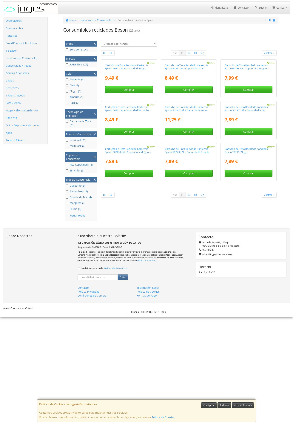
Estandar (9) (75, 170)
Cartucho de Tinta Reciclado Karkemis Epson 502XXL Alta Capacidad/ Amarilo (187, 281)
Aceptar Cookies (243, 405)
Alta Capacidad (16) (79, 164)
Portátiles (11, 35)
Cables (10, 80)
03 (195, 53)
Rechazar (224, 405)
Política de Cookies (163, 417)
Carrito (279, 7)
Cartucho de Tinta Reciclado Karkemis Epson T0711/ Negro (246, 281)
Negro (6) (73, 91)
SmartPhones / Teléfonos (21, 43)
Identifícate (219, 7)
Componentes (14, 28)
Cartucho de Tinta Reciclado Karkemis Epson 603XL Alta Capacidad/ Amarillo (127, 196)
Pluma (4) (73, 209)
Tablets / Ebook (15, 95)
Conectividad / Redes (18, 65)
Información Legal (148, 393)
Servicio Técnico (15, 140)
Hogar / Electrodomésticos (22, 110)
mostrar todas (76, 215)
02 (189, 53)
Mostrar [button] (269, 53)
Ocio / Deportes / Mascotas (23, 125)
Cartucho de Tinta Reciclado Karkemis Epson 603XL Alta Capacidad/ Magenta (247, 110)
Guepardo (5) (76, 185)
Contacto (241, 7)
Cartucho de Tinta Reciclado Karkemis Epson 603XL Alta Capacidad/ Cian (186, 110)
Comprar (129, 133)
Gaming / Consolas (17, 73)
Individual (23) (76, 140)
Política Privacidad (88, 396)
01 (182, 53)
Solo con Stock (77, 49)
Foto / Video (13, 103)
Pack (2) (72, 103)
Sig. (202, 53)
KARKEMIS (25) (77, 64)
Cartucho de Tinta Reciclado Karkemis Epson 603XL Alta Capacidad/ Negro (126, 110)
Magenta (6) (75, 79)
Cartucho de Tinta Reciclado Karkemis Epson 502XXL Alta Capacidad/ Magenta (128, 281)
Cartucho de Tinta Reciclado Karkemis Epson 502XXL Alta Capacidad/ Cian (246, 196)
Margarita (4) (75, 203)
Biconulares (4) (77, 191)
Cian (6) (72, 85)
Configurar (209, 405)
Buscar (260, 7)
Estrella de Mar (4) (79, 197)
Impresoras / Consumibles (22, 58)
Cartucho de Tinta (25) (78, 123)
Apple (9, 133)
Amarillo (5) (75, 97)
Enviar (123, 382)
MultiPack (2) (75, 146)
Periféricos (12, 88)
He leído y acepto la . (104, 373)
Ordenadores (14, 20)
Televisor (11, 50)
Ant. (175, 53)
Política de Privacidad (146, 365)
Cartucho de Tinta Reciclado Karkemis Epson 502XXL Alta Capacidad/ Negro (186, 196)
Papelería (11, 118)
